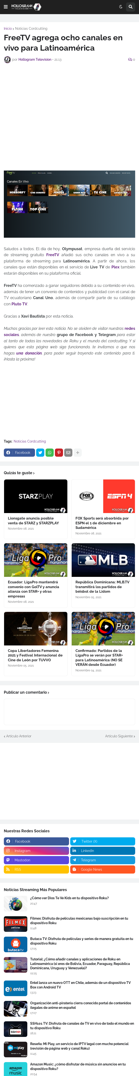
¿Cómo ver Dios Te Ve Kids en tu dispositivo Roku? (69, 898)
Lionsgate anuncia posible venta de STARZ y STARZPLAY (33, 520)
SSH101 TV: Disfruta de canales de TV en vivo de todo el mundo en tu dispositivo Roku (82, 1026)
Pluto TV (19, 304)
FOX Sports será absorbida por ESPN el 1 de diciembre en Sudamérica (102, 523)
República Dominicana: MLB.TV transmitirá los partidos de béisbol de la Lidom (102, 587)
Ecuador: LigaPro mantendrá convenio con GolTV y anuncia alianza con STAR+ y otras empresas (33, 589)
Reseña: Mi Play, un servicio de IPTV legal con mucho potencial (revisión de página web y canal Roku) (79, 1046)
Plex (115, 267)
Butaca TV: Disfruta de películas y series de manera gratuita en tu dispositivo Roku (81, 941)
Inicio (8, 28)
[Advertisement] (71, 101)
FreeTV (52, 255)
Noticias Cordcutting (31, 28)
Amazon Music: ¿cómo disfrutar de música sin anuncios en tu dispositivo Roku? (78, 1066)
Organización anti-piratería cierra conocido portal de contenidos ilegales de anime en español (80, 1005)
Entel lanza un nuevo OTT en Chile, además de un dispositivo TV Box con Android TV (80, 985)
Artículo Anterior (18, 736)
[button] (6, 7)
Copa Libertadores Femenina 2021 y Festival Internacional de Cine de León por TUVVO (35, 655)
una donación (28, 353)
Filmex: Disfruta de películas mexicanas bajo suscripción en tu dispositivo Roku (79, 920)
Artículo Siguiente (119, 736)
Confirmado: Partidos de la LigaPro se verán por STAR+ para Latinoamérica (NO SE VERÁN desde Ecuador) (99, 658)
